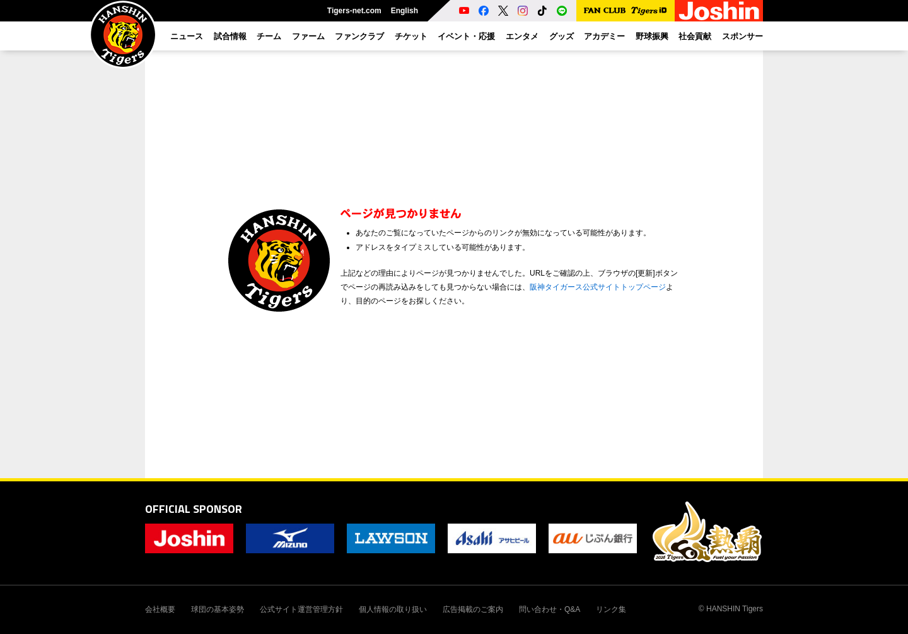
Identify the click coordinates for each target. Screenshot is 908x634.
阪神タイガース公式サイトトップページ (598, 287)
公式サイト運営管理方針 (301, 609)
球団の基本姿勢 (217, 609)
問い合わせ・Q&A (549, 609)
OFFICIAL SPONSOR (193, 508)
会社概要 (160, 609)
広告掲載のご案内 (473, 609)
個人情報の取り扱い (393, 609)
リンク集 (611, 609)
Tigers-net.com (354, 10)
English (404, 10)
